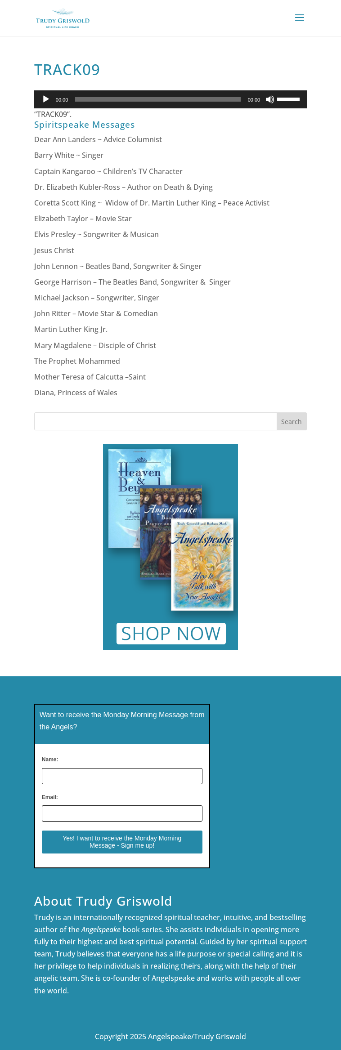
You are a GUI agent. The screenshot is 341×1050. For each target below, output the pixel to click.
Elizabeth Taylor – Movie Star (83, 218)
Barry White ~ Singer (69, 155)
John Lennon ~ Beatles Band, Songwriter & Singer (118, 266)
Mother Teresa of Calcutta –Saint (90, 377)
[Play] (45, 99)
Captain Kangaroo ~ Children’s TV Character (108, 171)
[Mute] (269, 99)
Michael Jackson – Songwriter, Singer (96, 298)
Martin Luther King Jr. (71, 329)
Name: (50, 759)
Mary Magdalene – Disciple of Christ (95, 345)
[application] (170, 99)
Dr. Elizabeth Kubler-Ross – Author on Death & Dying (123, 187)
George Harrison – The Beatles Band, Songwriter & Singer (133, 282)
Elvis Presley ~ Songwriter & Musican (96, 234)
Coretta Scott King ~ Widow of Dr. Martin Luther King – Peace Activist (151, 203)
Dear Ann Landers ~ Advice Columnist (98, 139)
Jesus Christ (54, 250)
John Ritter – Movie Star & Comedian (96, 313)
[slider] (157, 99)
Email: (50, 797)
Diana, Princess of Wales (75, 393)
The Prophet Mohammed (77, 361)
